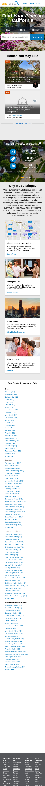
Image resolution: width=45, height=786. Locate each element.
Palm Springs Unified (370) (14, 573)
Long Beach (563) (11, 415)
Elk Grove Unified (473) (13, 550)
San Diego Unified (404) (13, 588)
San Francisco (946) (12, 441)
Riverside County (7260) (13, 496)
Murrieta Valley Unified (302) (14, 639)
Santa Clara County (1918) (14, 517)
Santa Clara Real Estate (38, 773)
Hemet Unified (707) (11, 552)
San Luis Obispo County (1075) (15, 512)
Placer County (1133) (12, 494)
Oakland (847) (9, 425)
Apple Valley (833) (11, 394)
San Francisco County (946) (14, 507)
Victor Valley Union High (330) (15, 593)
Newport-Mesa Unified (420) (14, 570)
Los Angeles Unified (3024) (14, 633)
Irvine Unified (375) (11, 555)
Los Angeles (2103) (11, 417)
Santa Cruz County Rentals (16, 771)
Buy (24, 3)
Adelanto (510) (10, 392)
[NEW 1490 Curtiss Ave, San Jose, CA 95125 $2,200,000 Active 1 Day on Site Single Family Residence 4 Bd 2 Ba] (22, 72)
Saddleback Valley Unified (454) (15, 583)
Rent (38, 3)
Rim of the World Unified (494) (15, 578)
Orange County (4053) (12, 491)
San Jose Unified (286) (12, 659)
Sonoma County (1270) (13, 522)
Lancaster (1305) (10, 412)
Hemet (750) (9, 402)
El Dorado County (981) (13, 473)
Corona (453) (9, 399)
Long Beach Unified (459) (13, 560)
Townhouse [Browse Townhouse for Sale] (28, 769)
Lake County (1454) (11, 478)
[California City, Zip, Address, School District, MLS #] (15, 37)
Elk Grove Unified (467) (13, 618)
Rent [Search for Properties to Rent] (22, 30)
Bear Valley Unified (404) (13, 537)
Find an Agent (12, 292)
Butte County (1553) (11, 465)
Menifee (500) (9, 420)
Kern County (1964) (11, 476)
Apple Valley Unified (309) (13, 534)
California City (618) (11, 397)
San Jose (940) (10, 443)
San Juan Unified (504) (12, 662)
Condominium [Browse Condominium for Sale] (29, 771)
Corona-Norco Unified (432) (14, 542)
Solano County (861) (12, 519)
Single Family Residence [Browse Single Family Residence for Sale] (28, 765)
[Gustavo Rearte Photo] (35, 84)
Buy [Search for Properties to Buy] (8, 30)
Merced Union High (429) (13, 565)
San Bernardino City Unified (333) (16, 585)
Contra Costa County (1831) (14, 471)
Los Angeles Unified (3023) (14, 562)
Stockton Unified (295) (12, 664)
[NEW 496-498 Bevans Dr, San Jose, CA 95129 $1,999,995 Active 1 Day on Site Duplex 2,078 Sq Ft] (22, 102)
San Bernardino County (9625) (15, 501)
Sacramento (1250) (11, 435)
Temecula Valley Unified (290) (15, 667)
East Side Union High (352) (14, 544)
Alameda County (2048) (13, 463)
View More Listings (22, 123)
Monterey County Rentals (16, 777)
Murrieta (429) (9, 423)
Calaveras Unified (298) (13, 610)
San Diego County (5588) (13, 504)
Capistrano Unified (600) (13, 539)
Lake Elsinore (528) (11, 410)
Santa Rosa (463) (11, 446)
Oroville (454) (9, 428)
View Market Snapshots (16, 332)
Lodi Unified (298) (11, 628)
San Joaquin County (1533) (14, 509)
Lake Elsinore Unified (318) (14, 557)
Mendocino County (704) (13, 483)
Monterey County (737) (12, 489)
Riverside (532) (10, 433)
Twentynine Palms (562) (13, 451)
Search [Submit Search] (37, 37)
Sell (31, 3)
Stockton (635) (10, 448)
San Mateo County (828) (13, 514)
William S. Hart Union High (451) (16, 596)
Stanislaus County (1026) (13, 525)
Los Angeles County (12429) (14, 481)
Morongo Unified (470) (12, 567)
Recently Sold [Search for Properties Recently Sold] (38, 30)
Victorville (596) (10, 453)
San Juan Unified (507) (12, 591)
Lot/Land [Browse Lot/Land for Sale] (28, 777)
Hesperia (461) (10, 405)
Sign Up (10, 370)
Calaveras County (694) (13, 468)
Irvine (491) (9, 407)
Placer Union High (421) (13, 575)
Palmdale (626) (10, 430)
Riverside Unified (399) (12, 580)
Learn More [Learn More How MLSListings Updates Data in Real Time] (11, 254)
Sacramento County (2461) (14, 499)
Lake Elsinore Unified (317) (14, 626)
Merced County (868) (12, 486)
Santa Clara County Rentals (17, 765)
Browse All (9, 456)
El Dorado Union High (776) (14, 547)
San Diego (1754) (11, 438)
